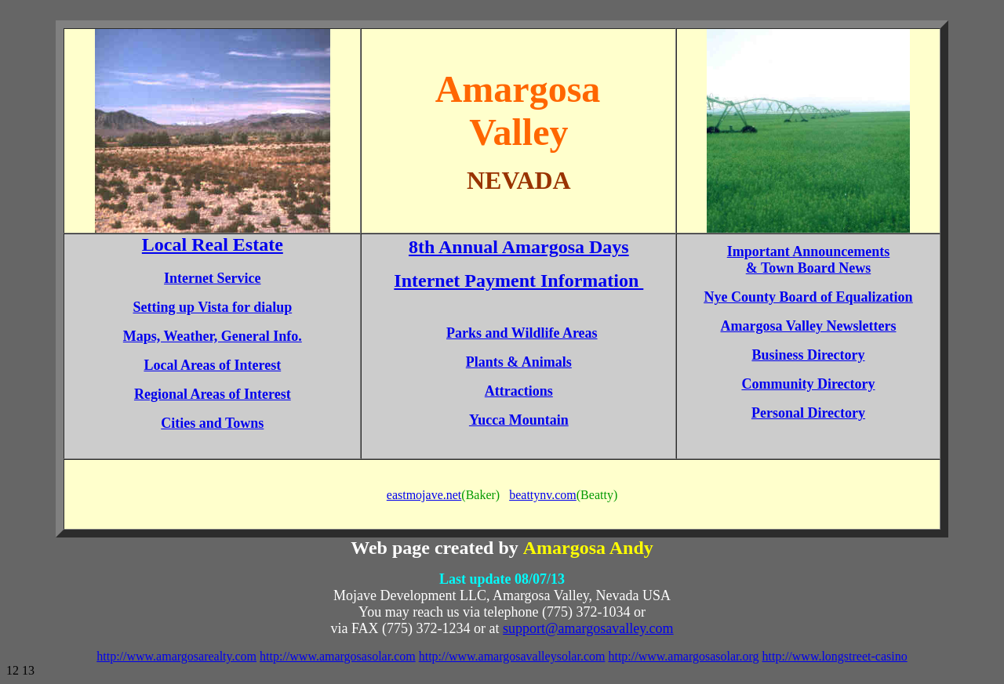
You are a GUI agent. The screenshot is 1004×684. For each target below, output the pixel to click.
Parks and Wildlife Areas (522, 333)
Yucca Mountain (519, 420)
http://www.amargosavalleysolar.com (512, 656)
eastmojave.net (424, 494)
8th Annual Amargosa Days (519, 247)
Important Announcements (808, 251)
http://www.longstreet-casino (835, 656)
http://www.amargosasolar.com (338, 656)
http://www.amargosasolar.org (683, 656)
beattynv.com (543, 494)
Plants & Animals (519, 362)
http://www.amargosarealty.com (176, 656)
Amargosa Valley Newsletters (809, 326)
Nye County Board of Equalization (808, 297)
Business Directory (807, 355)
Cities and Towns (212, 423)
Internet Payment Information (518, 280)
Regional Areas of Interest (212, 394)
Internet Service (212, 278)
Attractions (519, 391)
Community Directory (808, 384)
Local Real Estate (212, 244)
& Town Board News (808, 268)
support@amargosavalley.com (588, 628)
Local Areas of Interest (212, 365)
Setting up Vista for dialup (212, 307)
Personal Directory (808, 413)
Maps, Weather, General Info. (212, 336)
